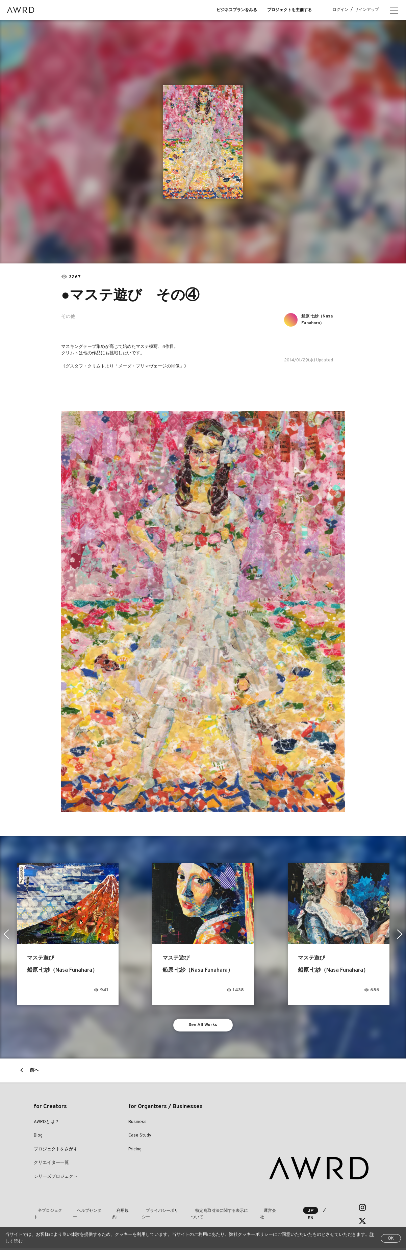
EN (302, 1220)
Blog (38, 1137)
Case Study (139, 1137)
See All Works (203, 1026)
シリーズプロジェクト (56, 1178)
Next (401, 934)
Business (137, 1124)
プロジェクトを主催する (289, 10)
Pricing (135, 1151)
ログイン (340, 9)
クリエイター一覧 (51, 1165)
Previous (5, 934)
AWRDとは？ (46, 1124)
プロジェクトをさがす (56, 1151)
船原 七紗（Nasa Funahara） (321, 319)
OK (391, 1238)
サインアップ (367, 9)
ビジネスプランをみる (237, 10)
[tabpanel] (203, 141)
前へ (34, 1072)
